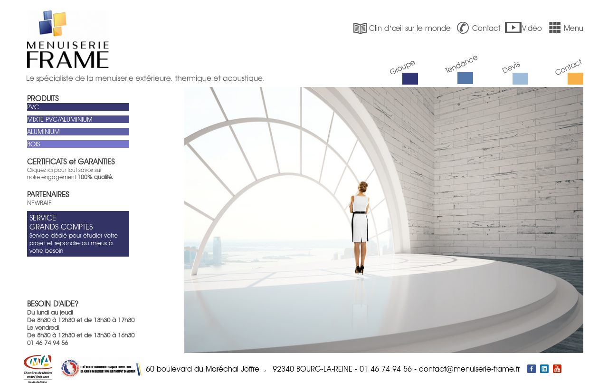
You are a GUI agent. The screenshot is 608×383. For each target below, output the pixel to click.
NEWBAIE (39, 203)
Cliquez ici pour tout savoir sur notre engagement (70, 173)
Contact (477, 28)
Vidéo (523, 28)
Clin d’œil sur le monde (401, 28)
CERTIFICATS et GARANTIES (70, 161)
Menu (564, 28)
